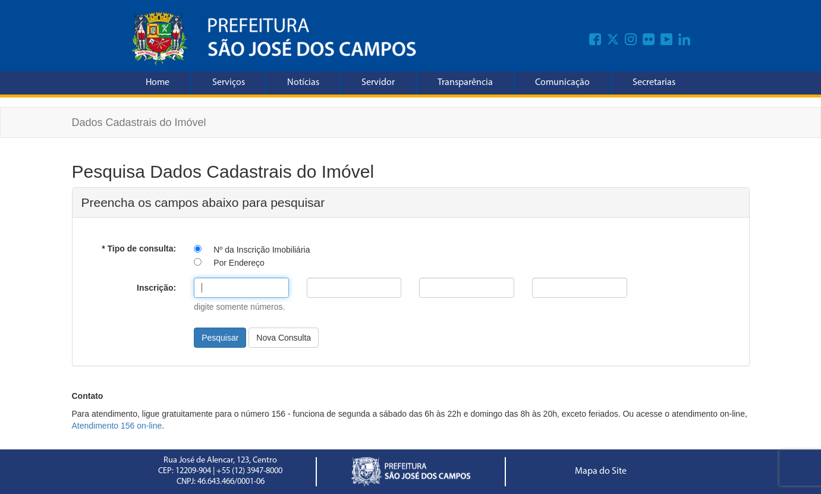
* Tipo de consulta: (139, 248)
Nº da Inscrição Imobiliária (261, 249)
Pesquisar (220, 337)
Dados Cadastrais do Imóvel (139, 122)
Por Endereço (239, 263)
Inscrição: (156, 287)
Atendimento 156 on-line (117, 425)
